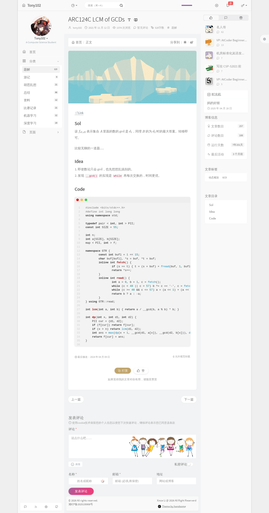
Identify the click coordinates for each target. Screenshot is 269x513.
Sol (211, 205)
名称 (73, 474)
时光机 (216, 94)
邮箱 (116, 474)
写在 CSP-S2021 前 (228, 66)
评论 (73, 429)
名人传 (221, 27)
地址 (160, 474)
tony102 (77, 27)
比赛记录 (41, 108)
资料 (41, 100)
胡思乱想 (41, 85)
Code (212, 218)
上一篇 (76, 399)
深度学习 (41, 123)
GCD (224, 177)
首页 (77, 42)
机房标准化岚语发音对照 (233, 53)
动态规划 (214, 177)
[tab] (210, 18)
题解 (41, 69)
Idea (212, 212)
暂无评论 (142, 27)
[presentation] (82, 131)
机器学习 (41, 116)
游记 (41, 77)
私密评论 (180, 464)
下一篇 (189, 399)
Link (79, 113)
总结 (41, 93)
